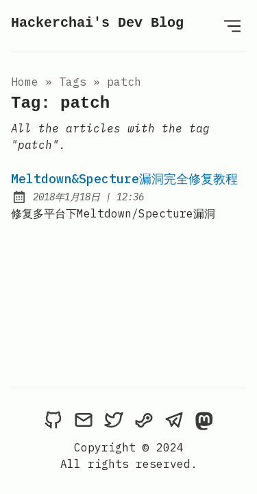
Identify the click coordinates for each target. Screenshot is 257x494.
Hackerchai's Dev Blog (97, 23)
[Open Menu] (232, 25)
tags (72, 82)
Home (24, 82)
